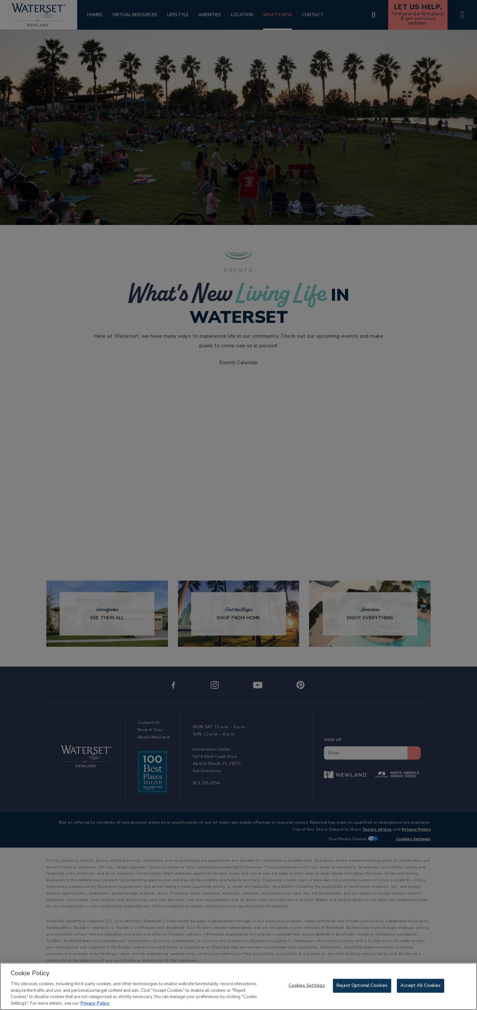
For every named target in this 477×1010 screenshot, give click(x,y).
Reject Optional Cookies (362, 987)
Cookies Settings (307, 987)
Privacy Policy (94, 1005)
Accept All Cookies (420, 987)
